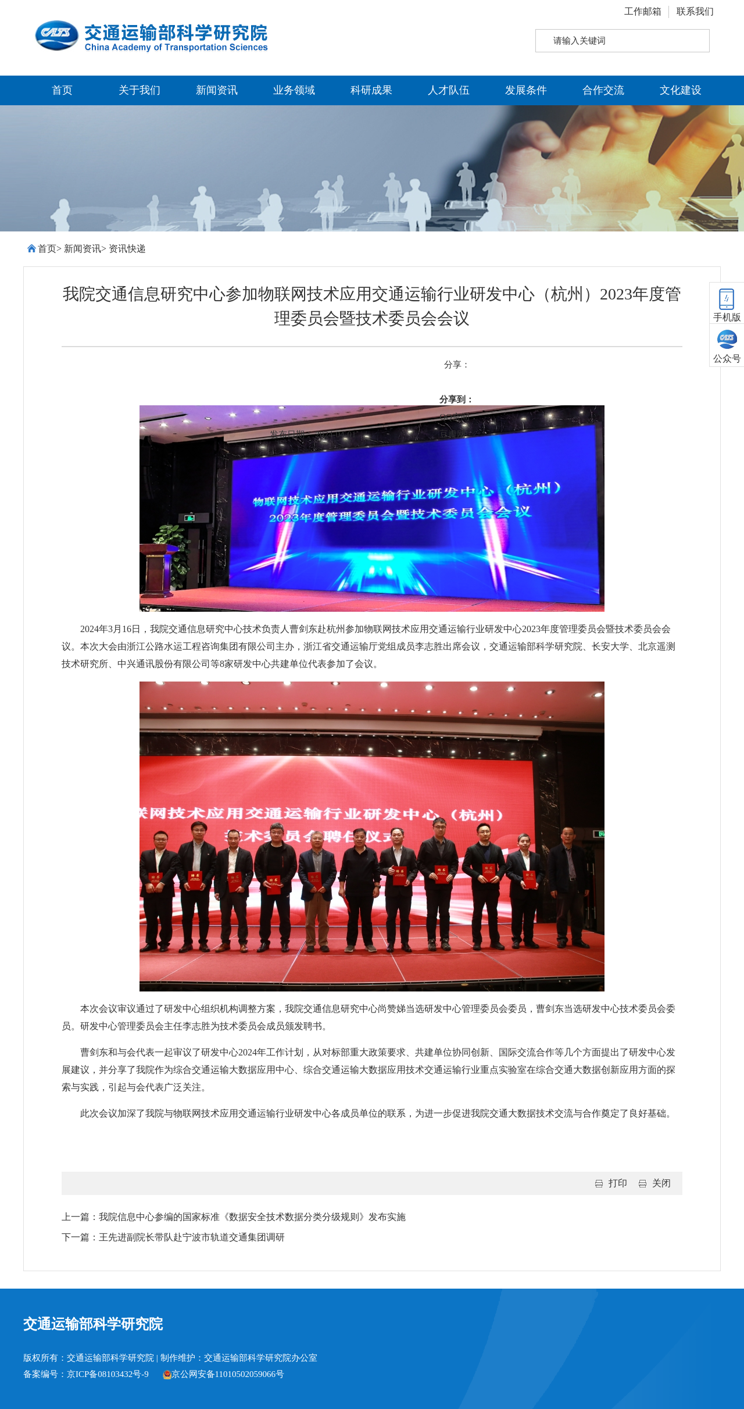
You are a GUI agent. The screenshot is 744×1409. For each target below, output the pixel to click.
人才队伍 (449, 90)
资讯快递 (127, 249)
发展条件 (526, 90)
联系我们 (695, 11)
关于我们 (139, 90)
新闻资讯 (217, 90)
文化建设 (681, 90)
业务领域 (294, 90)
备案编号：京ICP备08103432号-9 (86, 1374)
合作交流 (603, 90)
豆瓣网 (452, 434)
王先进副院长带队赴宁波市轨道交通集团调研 (192, 1237)
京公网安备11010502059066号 (223, 1374)
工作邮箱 (642, 11)
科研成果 (371, 90)
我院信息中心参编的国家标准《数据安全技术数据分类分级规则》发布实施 (252, 1217)
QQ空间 (454, 417)
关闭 (661, 1183)
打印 (618, 1183)
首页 (62, 90)
